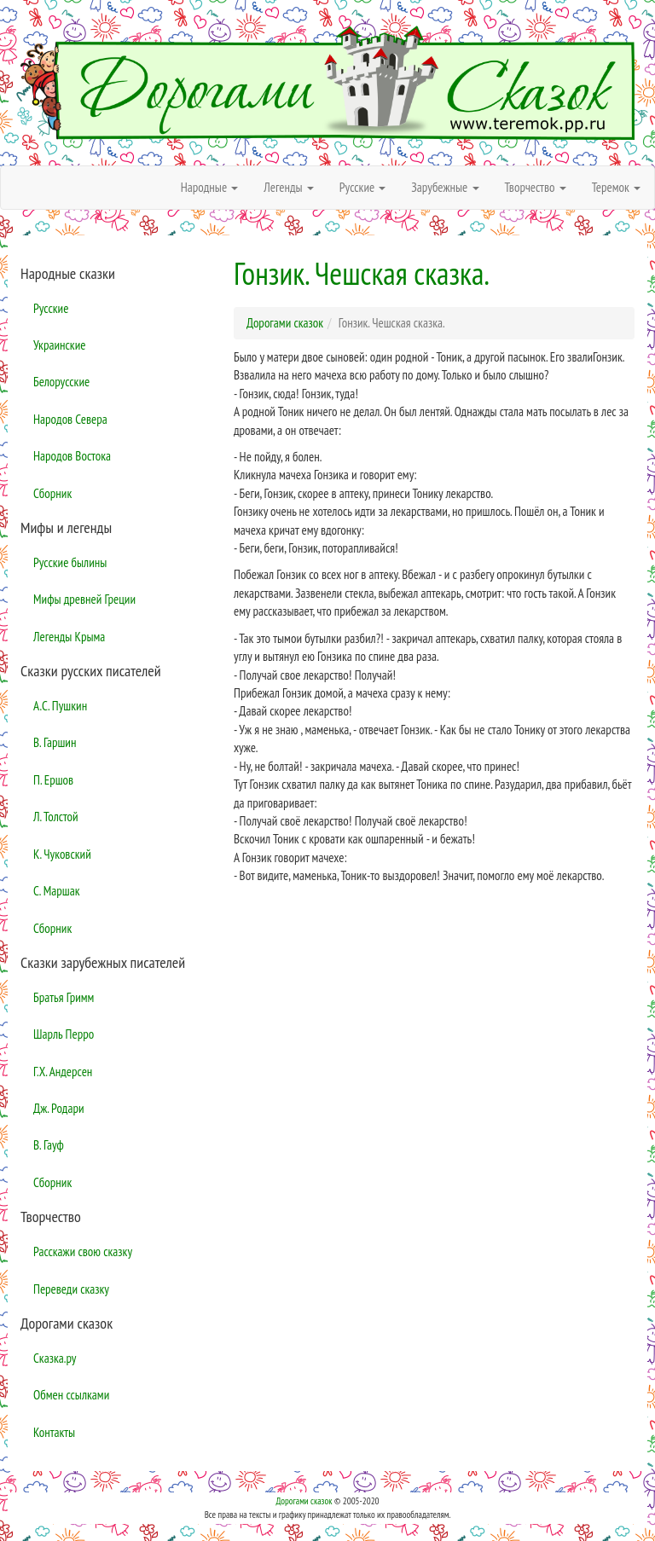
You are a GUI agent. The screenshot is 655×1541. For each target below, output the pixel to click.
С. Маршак (56, 891)
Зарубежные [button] (444, 187)
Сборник (52, 493)
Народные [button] (210, 187)
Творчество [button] (535, 187)
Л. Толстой (55, 816)
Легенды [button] (289, 187)
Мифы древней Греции (84, 599)
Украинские (59, 345)
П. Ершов (53, 780)
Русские (50, 308)
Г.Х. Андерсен (62, 1071)
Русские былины (70, 562)
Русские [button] (362, 187)
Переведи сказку (71, 1289)
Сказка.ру (55, 1358)
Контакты (54, 1432)
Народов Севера (70, 419)
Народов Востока (72, 456)
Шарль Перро (63, 1034)
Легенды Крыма (69, 637)
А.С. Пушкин (60, 706)
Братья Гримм (63, 997)
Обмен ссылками (71, 1395)
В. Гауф (48, 1145)
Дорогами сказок (303, 1501)
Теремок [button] (616, 187)
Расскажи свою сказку (82, 1251)
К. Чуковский (62, 854)
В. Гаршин (54, 742)
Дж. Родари (58, 1108)
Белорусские (61, 382)
